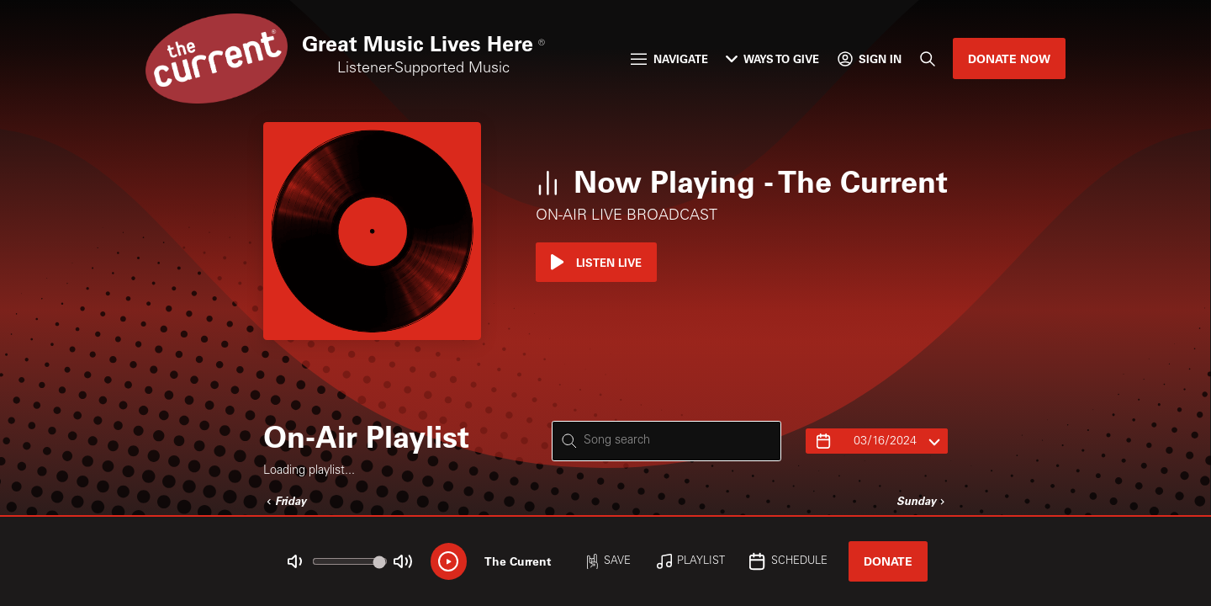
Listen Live (596, 262)
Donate (888, 561)
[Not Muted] (294, 561)
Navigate (669, 58)
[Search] (926, 58)
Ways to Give (772, 58)
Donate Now (1009, 58)
